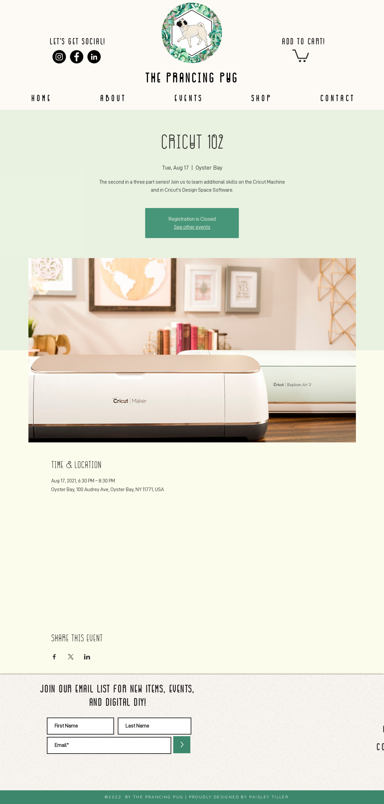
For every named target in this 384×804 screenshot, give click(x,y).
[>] (181, 744)
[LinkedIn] (94, 56)
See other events (192, 227)
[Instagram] (59, 56)
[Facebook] (76, 56)
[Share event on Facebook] (54, 656)
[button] (300, 55)
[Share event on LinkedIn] (87, 656)
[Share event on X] (71, 656)
